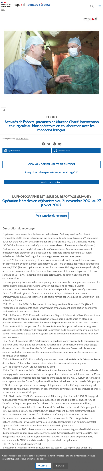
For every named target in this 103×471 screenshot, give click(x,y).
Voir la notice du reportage (51, 219)
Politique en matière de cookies (32, 463)
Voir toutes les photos (51, 363)
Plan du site (51, 438)
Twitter (47, 378)
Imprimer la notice (62, 151)
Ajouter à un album (12, 151)
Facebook (40, 378)
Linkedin (55, 378)
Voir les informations (51, 186)
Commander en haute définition (51, 164)
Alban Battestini (22, 138)
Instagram (63, 378)
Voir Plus (51, 290)
